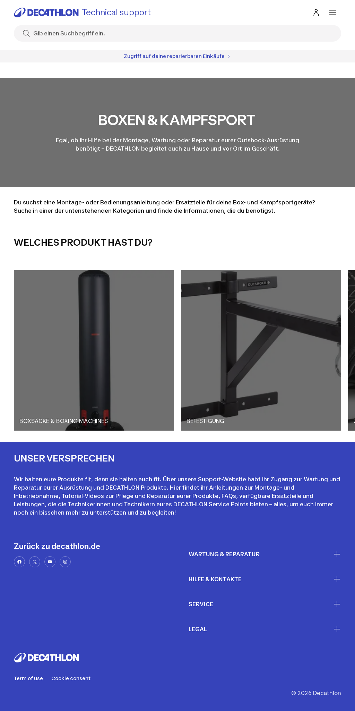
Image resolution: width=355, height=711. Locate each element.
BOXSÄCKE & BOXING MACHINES (63, 420)
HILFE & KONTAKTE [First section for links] (265, 579)
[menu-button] (332, 12)
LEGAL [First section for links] (265, 629)
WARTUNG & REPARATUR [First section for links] (265, 554)
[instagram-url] (65, 561)
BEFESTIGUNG (205, 420)
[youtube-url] (49, 561)
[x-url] (34, 561)
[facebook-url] (19, 561)
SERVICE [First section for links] (265, 604)
